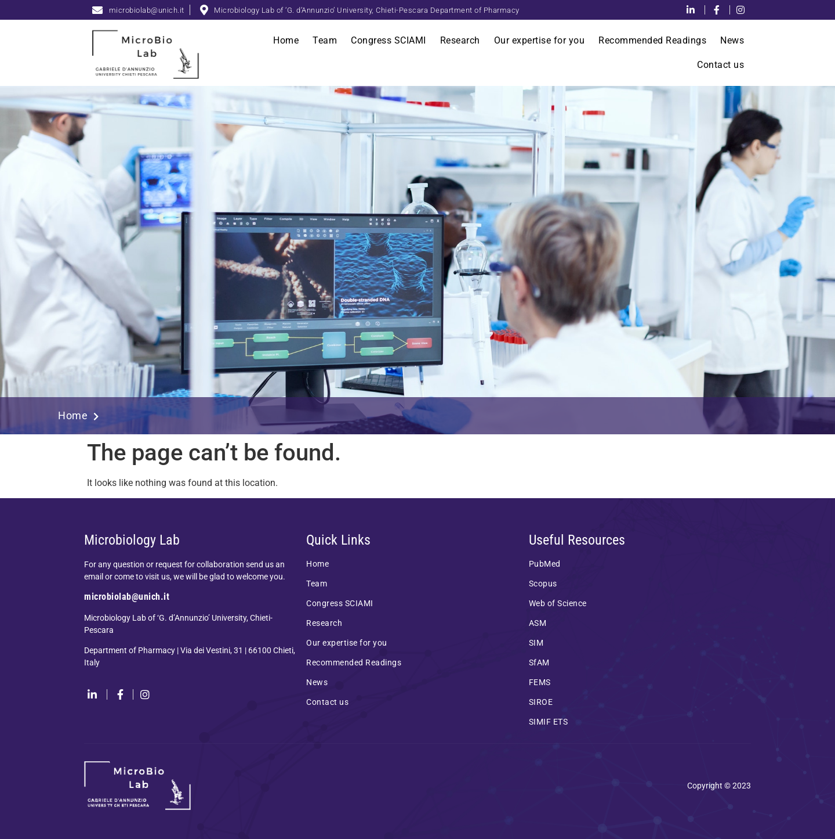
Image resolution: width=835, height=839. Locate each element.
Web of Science (558, 603)
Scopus (543, 583)
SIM (536, 642)
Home (286, 40)
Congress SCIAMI (388, 40)
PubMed (545, 563)
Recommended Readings (652, 40)
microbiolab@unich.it (126, 596)
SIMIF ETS (548, 721)
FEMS (540, 682)
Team (325, 40)
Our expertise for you (539, 40)
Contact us (720, 64)
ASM (538, 623)
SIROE (541, 702)
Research (460, 40)
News (732, 40)
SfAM (539, 662)
